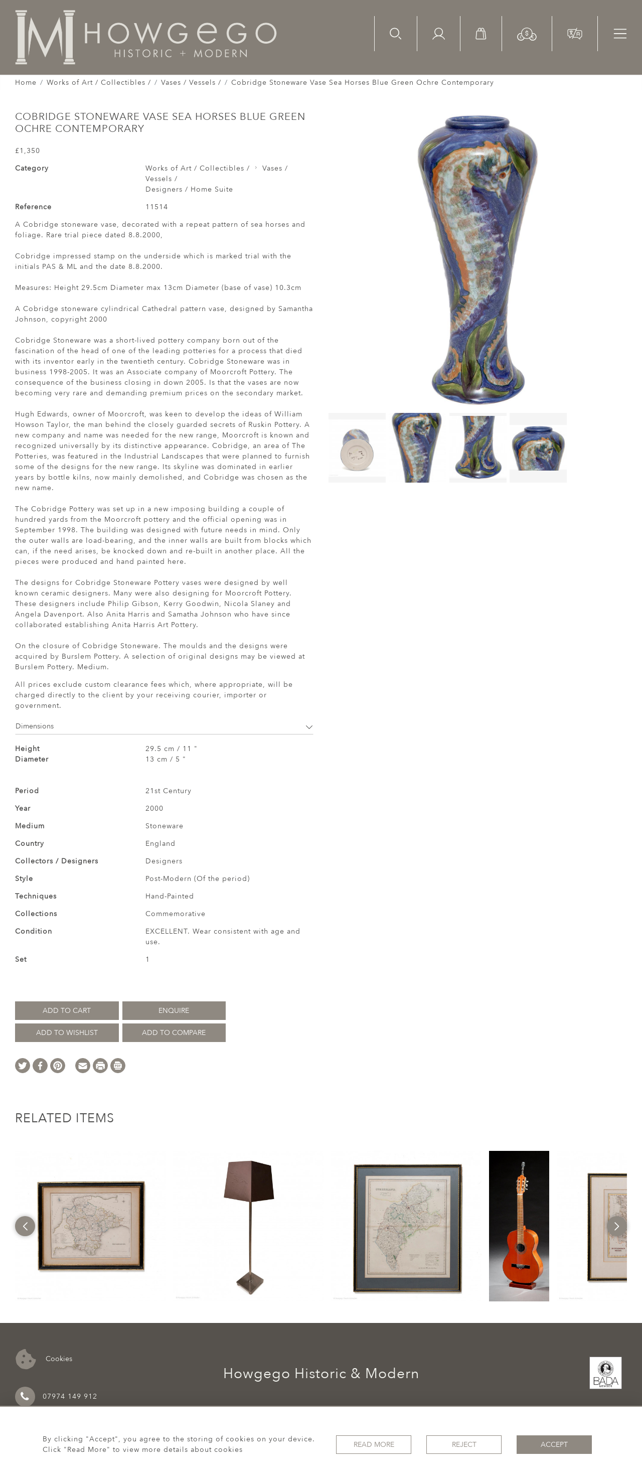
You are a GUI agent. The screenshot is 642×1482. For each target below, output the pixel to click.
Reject (464, 1444)
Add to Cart (67, 1010)
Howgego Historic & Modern (321, 1373)
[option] (90, 1226)
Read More (374, 1444)
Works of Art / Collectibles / (99, 82)
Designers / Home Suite (189, 189)
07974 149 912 (56, 1397)
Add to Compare (174, 1033)
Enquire (173, 1010)
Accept (554, 1444)
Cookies (44, 1359)
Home (26, 82)
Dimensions (164, 726)
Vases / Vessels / (191, 82)
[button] (527, 33)
